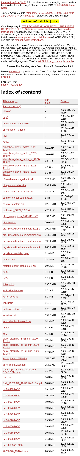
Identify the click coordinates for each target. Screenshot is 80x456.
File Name (8, 101)
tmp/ (5, 117)
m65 (5, 278)
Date (63, 101)
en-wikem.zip (10, 315)
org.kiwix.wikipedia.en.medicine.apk (22, 241)
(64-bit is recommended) (37, 29)
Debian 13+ (13, 15)
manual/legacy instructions (29, 40)
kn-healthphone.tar (13, 290)
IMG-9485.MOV (11, 389)
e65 (5, 334)
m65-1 (6, 272)
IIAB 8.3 (5, 77)
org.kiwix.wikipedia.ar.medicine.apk (21, 247)
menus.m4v (9, 259)
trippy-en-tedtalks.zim (14, 185)
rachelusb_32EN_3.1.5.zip (17, 210)
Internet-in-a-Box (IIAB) (13, 2)
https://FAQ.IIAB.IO (11, 84)
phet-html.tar (9, 222)
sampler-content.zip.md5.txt (18, 197)
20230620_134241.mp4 (15, 451)
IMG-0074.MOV (11, 402)
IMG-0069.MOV (11, 426)
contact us (14, 71)
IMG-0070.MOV (11, 420)
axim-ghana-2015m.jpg (15, 358)
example (68, 61)
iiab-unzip (8, 303)
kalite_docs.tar (10, 296)
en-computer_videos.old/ (16, 123)
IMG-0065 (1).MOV (13, 445)
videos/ (7, 111)
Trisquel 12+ (29, 15)
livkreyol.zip (9, 284)
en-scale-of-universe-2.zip (17, 321)
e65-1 (6, 327)
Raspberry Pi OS (35, 13)
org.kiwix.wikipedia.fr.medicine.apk (21, 228)
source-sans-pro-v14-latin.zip (18, 191)
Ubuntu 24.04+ (53, 13)
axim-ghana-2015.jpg (14, 365)
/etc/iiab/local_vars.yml (50, 61)
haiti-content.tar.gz (13, 309)
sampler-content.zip (13, 204)
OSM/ (6, 142)
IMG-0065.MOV (11, 439)
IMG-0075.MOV (11, 395)
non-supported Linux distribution (32, 37)
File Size (47, 101)
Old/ (5, 136)
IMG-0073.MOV (11, 408)
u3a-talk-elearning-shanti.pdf (18, 179)
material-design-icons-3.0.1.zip (19, 266)
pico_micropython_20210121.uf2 (20, 216)
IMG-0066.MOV (11, 433)
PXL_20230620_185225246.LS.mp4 (22, 383)
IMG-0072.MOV (11, 414)
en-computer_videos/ (14, 129)
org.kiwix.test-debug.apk (16, 253)
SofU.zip (7, 377)
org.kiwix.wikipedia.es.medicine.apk (22, 235)
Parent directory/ (11, 106)
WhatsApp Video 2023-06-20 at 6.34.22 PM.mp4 (19, 371)
